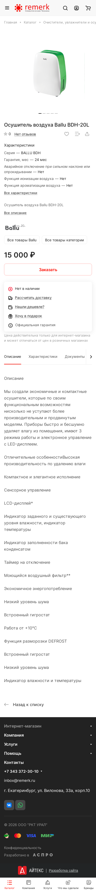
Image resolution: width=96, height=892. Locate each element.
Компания (14, 735)
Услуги (10, 744)
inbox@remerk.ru (19, 780)
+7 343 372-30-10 (21, 771)
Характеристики (43, 356)
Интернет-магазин (22, 726)
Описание (12, 356)
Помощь (12, 753)
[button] (40, 113)
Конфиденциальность (22, 848)
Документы (75, 356)
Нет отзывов (25, 134)
